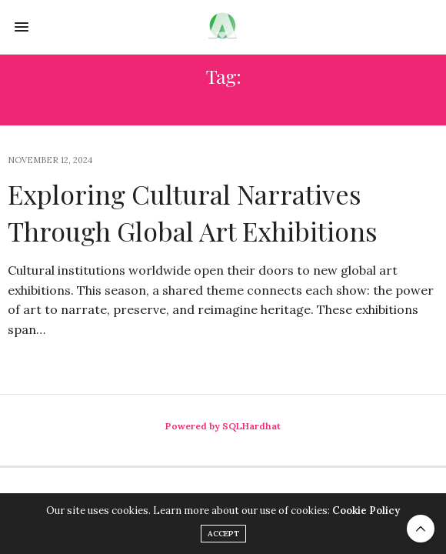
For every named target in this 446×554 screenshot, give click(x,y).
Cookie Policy (366, 510)
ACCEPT (223, 534)
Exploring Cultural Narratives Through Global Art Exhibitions (193, 212)
